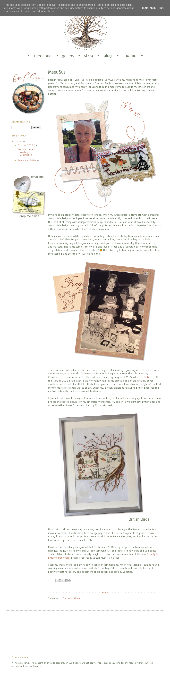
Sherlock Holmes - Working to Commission (27, 152)
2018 (18, 141)
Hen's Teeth (146, 377)
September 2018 (27, 160)
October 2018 (26, 145)
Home (105, 592)
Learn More (149, 8)
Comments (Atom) (71, 598)
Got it (162, 8)
